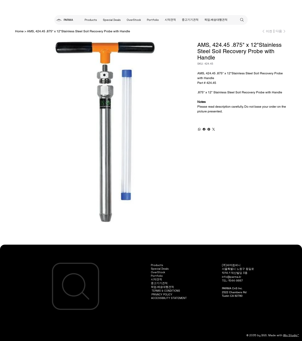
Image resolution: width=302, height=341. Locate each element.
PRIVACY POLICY (161, 294)
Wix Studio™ (291, 335)
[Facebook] (204, 129)
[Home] (19, 31)
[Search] (242, 20)
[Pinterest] (209, 129)
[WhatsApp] (199, 129)
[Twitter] (214, 129)
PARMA (68, 19)
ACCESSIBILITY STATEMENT (169, 298)
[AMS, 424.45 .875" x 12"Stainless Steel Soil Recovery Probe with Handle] (78, 31)
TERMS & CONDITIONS (165, 290)
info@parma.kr (231, 277)
